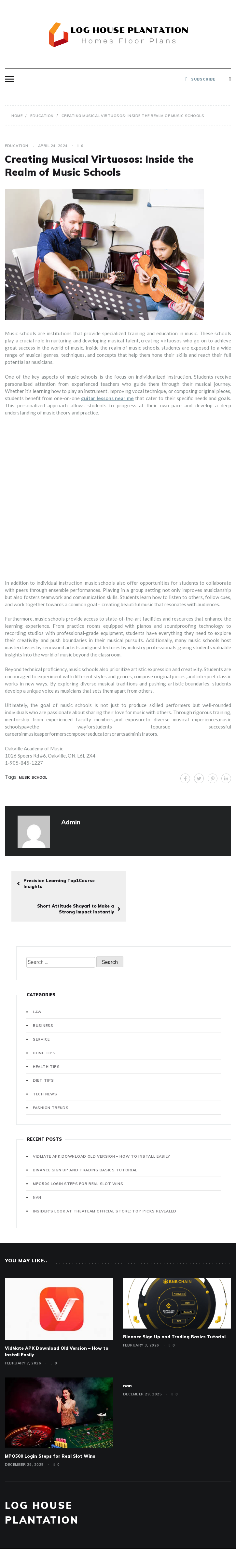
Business (43, 1000)
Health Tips (46, 1041)
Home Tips (44, 1027)
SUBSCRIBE (200, 79)
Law (37, 986)
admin (70, 822)
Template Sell (171, 1532)
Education (16, 145)
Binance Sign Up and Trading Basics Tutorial (85, 1144)
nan (37, 1172)
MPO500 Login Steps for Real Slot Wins (78, 1158)
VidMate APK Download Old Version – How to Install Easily (101, 1131)
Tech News (45, 1068)
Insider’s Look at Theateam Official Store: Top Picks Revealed (104, 1185)
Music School (33, 777)
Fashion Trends (51, 1082)
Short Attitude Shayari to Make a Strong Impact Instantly (184, 883)
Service (41, 1014)
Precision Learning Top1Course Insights (56, 883)
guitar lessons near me (107, 398)
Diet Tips (43, 1055)
